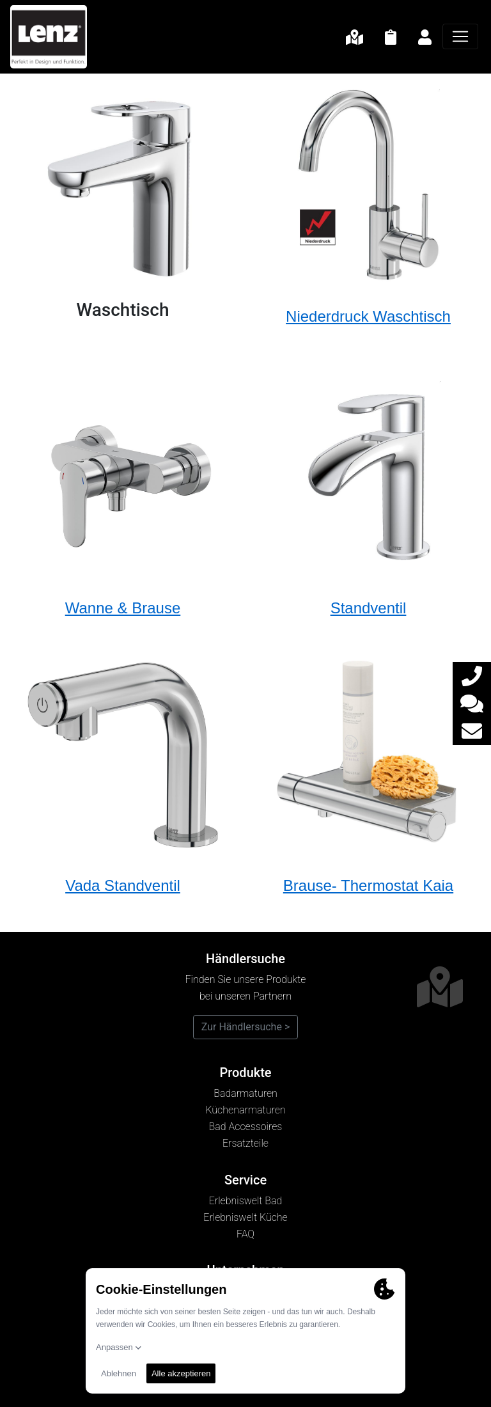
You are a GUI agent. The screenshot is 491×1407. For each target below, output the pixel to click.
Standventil (369, 608)
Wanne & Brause (123, 608)
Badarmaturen (245, 1093)
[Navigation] (460, 36)
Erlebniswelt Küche (245, 1217)
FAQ (245, 1234)
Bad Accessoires (246, 1126)
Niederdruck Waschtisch (368, 316)
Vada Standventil (122, 885)
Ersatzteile (245, 1143)
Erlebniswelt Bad (246, 1201)
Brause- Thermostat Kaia (368, 885)
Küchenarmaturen (245, 1110)
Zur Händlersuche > (245, 1027)
